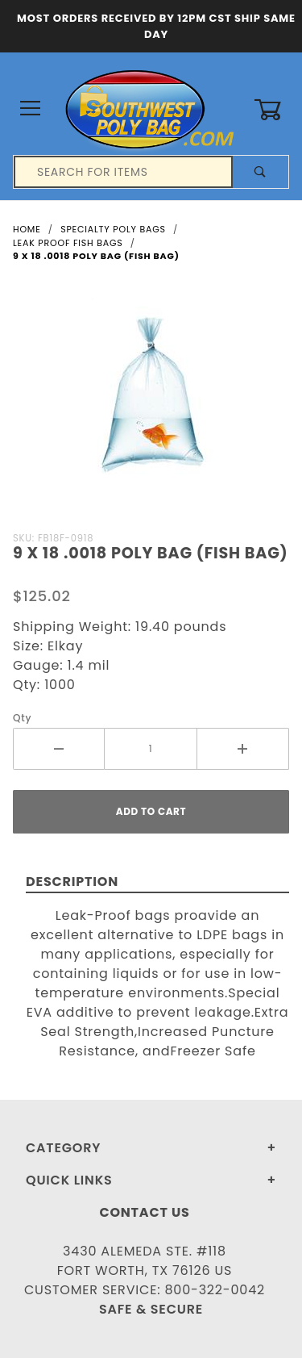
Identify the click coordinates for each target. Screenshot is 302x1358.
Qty (22, 718)
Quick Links (69, 1180)
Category (63, 1148)
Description (72, 881)
